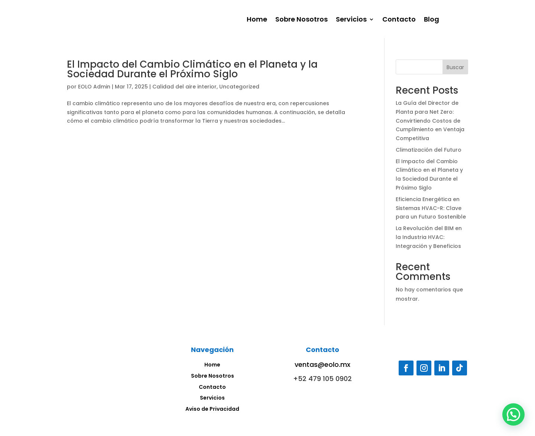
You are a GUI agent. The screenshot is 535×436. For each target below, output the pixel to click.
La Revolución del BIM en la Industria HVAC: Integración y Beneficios (429, 237)
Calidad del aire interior (184, 86)
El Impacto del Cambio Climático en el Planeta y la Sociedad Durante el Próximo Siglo (192, 69)
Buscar (455, 67)
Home (257, 20)
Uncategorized (239, 86)
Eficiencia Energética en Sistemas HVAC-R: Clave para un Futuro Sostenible (431, 208)
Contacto (399, 20)
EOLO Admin (94, 86)
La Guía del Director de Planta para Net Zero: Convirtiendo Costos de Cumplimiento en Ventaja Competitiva (430, 120)
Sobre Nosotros (301, 20)
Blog (431, 20)
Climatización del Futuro (428, 150)
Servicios (351, 20)
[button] (513, 414)
